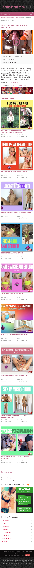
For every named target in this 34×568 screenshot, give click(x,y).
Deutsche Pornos (5, 17)
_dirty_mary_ (6, 526)
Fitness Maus (19, 17)
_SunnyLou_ (5, 535)
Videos (12, 17)
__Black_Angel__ (7, 521)
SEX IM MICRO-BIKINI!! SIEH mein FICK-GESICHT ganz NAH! (14, 417)
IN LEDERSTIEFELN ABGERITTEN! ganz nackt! (16, 212)
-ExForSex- (5, 541)
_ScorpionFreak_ (7, 532)
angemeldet (12, 478)
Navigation (5, 14)
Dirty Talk (22, 85)
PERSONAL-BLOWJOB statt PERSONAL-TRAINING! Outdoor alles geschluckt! (14, 132)
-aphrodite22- (6, 538)
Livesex (5, 555)
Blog (23, 555)
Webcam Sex (17, 555)
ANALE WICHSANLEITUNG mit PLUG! (13, 294)
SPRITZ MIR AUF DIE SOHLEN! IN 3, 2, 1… (14, 375)
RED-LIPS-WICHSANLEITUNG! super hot (14, 171)
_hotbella (5, 529)
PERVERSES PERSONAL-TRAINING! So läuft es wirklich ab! (16, 458)
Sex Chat (11, 555)
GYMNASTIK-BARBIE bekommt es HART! (14, 334)
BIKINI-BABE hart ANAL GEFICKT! (12, 253)
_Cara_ (4, 524)
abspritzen (14, 85)
